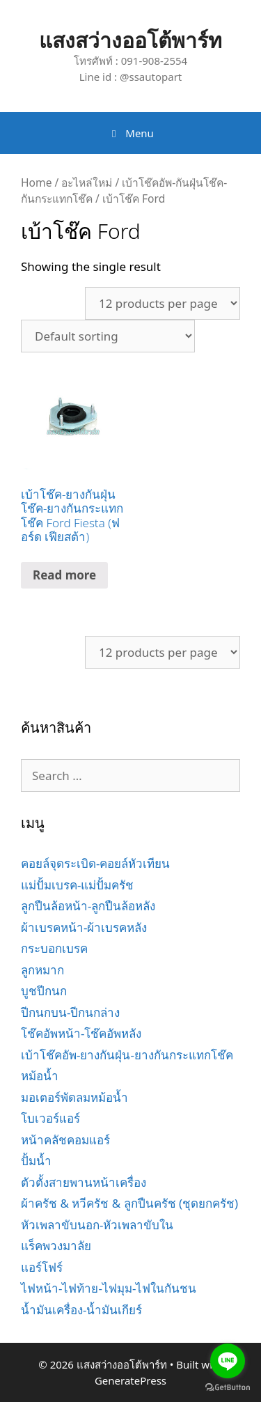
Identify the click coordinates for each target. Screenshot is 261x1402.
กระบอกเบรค (54, 948)
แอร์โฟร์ (42, 1267)
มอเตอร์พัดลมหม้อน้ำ (74, 1097)
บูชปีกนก (44, 991)
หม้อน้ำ (39, 1076)
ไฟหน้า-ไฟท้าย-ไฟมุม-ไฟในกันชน (108, 1288)
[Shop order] (108, 336)
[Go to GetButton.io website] (227, 1387)
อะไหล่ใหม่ (86, 182)
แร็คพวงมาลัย (56, 1246)
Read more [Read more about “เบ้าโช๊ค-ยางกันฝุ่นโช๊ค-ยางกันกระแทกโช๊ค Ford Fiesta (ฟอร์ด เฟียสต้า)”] (64, 575)
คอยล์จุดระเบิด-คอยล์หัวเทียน (95, 863)
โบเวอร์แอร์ (50, 1118)
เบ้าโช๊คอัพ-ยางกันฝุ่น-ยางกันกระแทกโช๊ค (127, 1055)
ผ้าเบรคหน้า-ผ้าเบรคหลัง (84, 927)
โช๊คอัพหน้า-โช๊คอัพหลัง (81, 1033)
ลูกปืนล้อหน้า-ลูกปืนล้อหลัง (88, 906)
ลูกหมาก (42, 970)
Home (36, 182)
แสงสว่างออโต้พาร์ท (130, 40)
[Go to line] (227, 1360)
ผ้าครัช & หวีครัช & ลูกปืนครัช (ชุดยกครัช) (129, 1203)
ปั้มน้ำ (36, 1161)
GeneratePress (130, 1380)
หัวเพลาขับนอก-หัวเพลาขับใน (97, 1225)
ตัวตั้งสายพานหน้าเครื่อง (83, 1182)
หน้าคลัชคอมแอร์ (65, 1140)
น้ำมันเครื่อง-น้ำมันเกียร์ (81, 1310)
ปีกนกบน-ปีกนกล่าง (70, 1012)
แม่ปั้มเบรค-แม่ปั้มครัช (77, 885)
